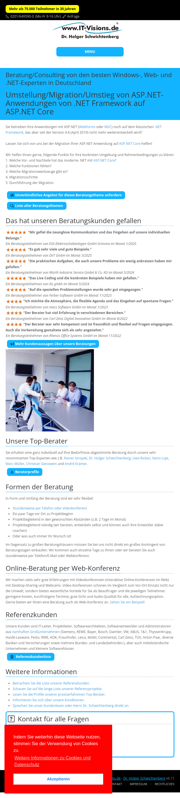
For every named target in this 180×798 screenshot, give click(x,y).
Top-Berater (49, 440)
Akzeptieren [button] (58, 779)
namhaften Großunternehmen (36, 631)
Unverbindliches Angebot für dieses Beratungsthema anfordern (66, 195)
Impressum (138, 784)
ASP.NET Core (129, 143)
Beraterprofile (24, 471)
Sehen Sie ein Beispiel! (127, 602)
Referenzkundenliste (30, 656)
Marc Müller (15, 463)
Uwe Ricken (141, 458)
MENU (90, 51)
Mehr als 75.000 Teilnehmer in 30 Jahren (42, 8)
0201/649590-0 (22, 16)
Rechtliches (164, 784)
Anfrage (73, 16)
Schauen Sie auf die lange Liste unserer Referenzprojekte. (57, 688)
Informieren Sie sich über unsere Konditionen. (49, 700)
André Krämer (76, 463)
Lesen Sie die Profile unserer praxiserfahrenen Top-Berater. (59, 694)
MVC (108, 126)
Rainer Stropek (75, 458)
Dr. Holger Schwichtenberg (110, 458)
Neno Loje (160, 458)
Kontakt (115, 784)
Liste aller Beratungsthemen (36, 205)
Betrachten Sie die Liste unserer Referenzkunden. (51, 683)
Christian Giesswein (41, 463)
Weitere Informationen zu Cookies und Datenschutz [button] (52, 761)
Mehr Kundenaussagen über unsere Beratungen (53, 343)
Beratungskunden (87, 220)
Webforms (87, 126)
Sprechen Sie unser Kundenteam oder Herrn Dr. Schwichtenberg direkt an (70, 705)
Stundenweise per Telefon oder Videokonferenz (50, 508)
